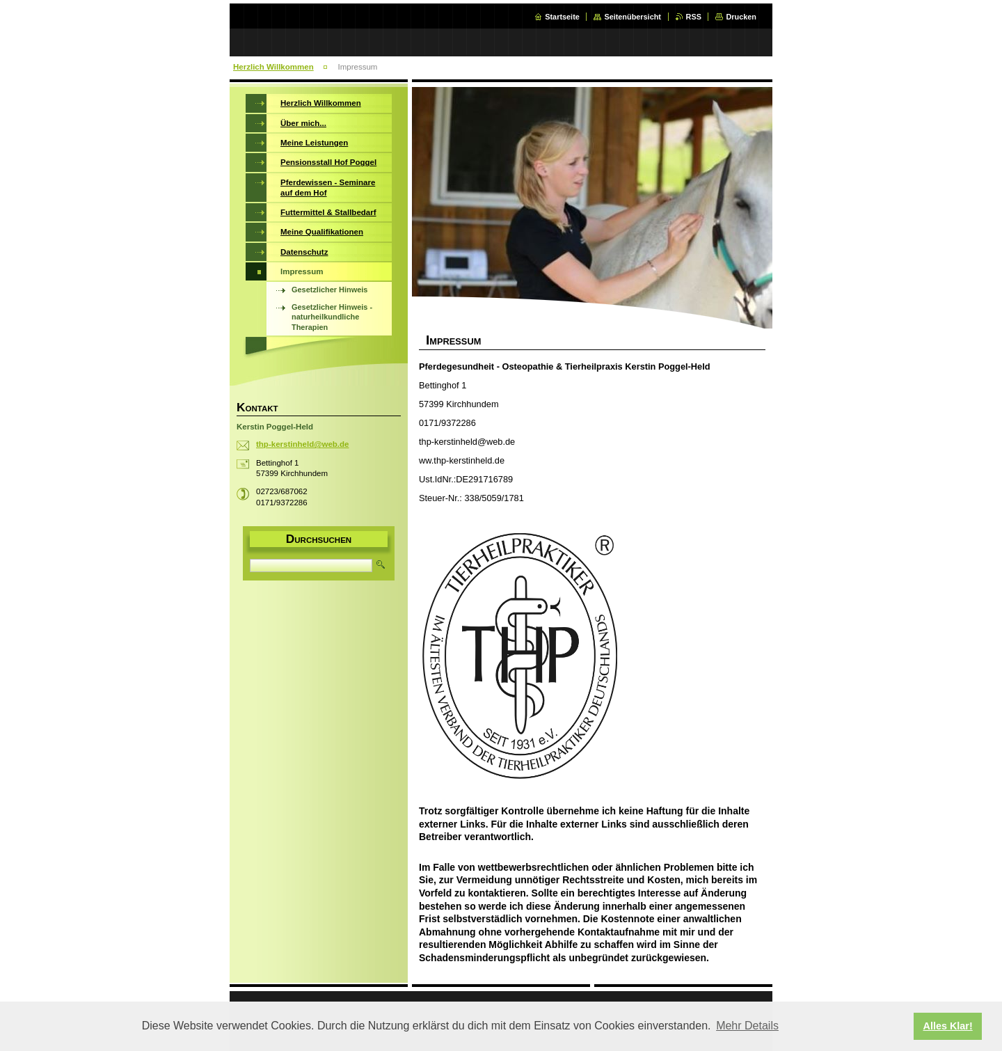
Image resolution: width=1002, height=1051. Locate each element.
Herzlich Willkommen (273, 67)
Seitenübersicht (632, 17)
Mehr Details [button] (747, 1026)
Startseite (562, 17)
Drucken (741, 17)
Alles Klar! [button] (948, 1026)
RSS (693, 17)
